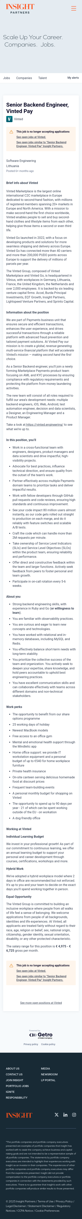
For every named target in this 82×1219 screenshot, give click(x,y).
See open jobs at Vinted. (31, 137)
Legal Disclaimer (16, 1206)
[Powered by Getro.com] (41, 1034)
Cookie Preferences (47, 1210)
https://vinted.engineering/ (44, 424)
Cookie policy (48, 1044)
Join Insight (14, 1080)
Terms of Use (46, 1201)
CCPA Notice (25, 1210)
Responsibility (17, 1097)
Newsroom (49, 1074)
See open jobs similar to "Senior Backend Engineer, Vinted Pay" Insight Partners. (41, 144)
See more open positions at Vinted (41, 1002)
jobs (6, 78)
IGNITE (10, 1092)
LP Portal (48, 1080)
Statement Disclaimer (41, 1206)
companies (24, 78)
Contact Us (14, 1074)
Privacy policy (31, 1044)
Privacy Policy (64, 1201)
